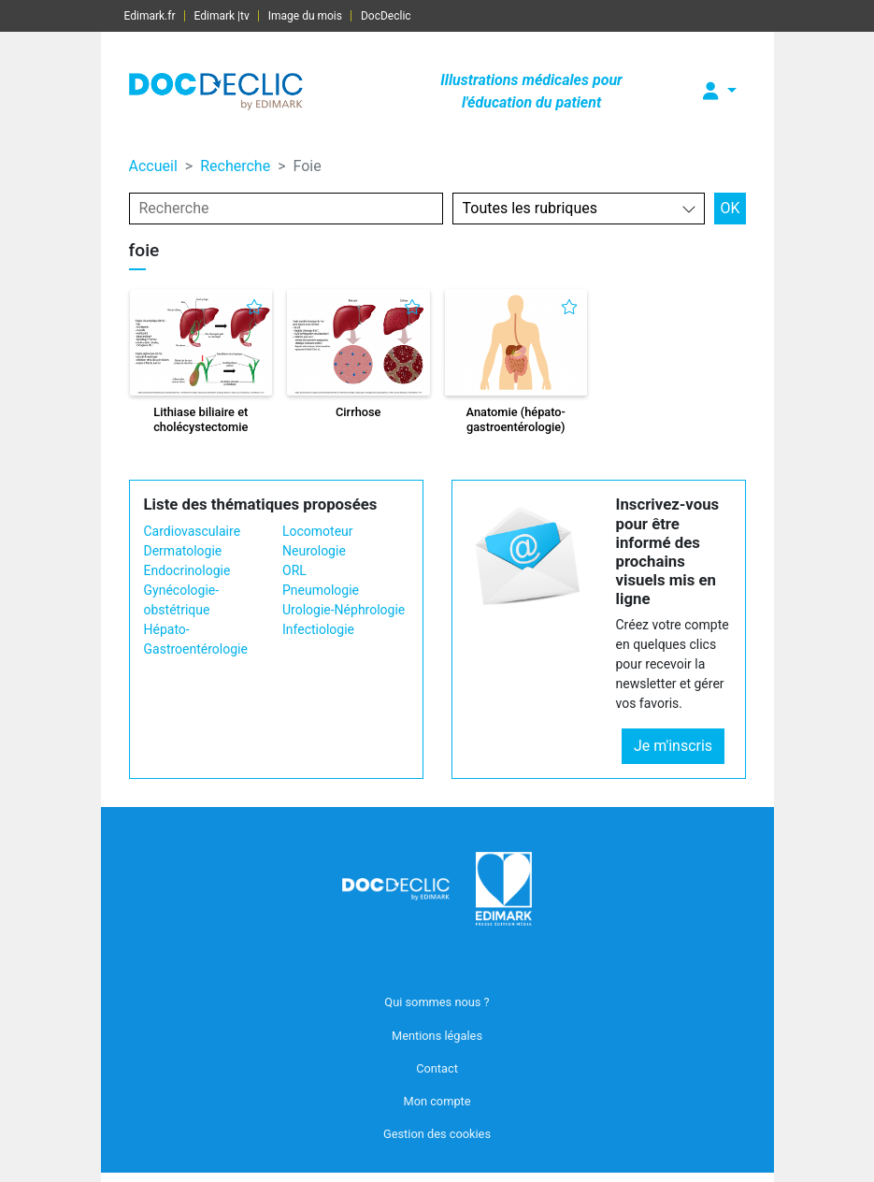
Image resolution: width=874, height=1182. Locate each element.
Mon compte (436, 1101)
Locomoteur (317, 531)
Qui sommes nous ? (436, 1002)
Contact (437, 1068)
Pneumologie (320, 590)
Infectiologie (318, 629)
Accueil (153, 166)
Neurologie (314, 550)
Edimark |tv (222, 15)
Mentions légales (437, 1036)
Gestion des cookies (437, 1134)
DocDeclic (386, 15)
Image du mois (305, 15)
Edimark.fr (150, 15)
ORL (294, 570)
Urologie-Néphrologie (343, 609)
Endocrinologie (187, 570)
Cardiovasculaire (192, 531)
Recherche (235, 166)
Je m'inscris (673, 746)
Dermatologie (183, 550)
